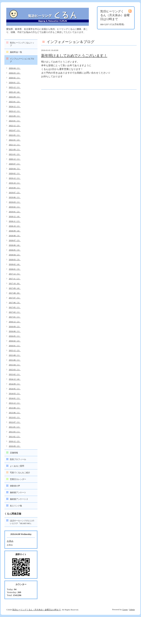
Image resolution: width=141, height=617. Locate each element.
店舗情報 (14, 453)
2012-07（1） (15, 422)
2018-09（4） (15, 231)
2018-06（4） (15, 245)
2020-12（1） (15, 159)
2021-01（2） (15, 154)
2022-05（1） (15, 135)
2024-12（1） (15, 106)
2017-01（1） (15, 317)
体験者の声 (15, 486)
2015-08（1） (15, 355)
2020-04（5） (15, 168)
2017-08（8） (15, 293)
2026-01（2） (15, 82)
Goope (125, 609)
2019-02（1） (15, 207)
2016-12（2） (15, 322)
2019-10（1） (15, 183)
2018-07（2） (15, 240)
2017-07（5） (15, 298)
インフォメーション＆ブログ (22, 60)
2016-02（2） (15, 341)
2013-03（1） (15, 417)
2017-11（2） (15, 278)
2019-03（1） (15, 202)
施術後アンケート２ (19, 499)
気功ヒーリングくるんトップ (22, 44)
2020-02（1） (15, 173)
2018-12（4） (15, 216)
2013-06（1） (15, 412)
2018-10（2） (15, 226)
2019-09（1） (15, 188)
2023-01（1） (15, 121)
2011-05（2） (15, 427)
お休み (10, 541)
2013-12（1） (15, 403)
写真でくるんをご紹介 (20, 472)
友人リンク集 (16, 506)
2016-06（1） (15, 331)
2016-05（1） (15, 336)
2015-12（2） (15, 350)
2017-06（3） (15, 302)
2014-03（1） (15, 393)
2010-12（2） (15, 441)
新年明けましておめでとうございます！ (74, 56)
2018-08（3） (15, 235)
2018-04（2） (15, 255)
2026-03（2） (15, 73)
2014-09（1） (15, 384)
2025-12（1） (15, 87)
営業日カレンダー (18, 479)
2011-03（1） (15, 432)
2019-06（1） (15, 197)
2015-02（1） (15, 374)
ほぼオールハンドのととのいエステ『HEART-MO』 (22, 521)
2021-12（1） (15, 145)
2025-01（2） (15, 101)
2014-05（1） (15, 389)
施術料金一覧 (16, 52)
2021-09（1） (15, 149)
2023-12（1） (15, 111)
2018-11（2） (15, 221)
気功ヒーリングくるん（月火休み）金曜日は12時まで (36, 610)
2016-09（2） (15, 326)
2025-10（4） (15, 92)
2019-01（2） (15, 212)
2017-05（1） (15, 307)
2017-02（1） (15, 312)
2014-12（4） (15, 379)
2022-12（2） (15, 125)
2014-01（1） (15, 398)
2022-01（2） (15, 140)
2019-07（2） (15, 192)
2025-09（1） (15, 97)
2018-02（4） (15, 264)
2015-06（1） (15, 360)
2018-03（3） (15, 259)
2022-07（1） (15, 130)
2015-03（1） (15, 369)
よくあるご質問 (17, 466)
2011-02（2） (15, 436)
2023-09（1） (15, 116)
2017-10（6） (15, 283)
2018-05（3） (15, 250)
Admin (132, 609)
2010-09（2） (15, 446)
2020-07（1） (15, 164)
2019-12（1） (15, 178)
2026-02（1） (15, 78)
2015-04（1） (15, 365)
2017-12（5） (15, 274)
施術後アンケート (18, 492)
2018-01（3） (15, 269)
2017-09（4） (15, 288)
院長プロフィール (18, 459)
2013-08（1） (15, 408)
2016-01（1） (15, 345)
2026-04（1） (15, 68)
